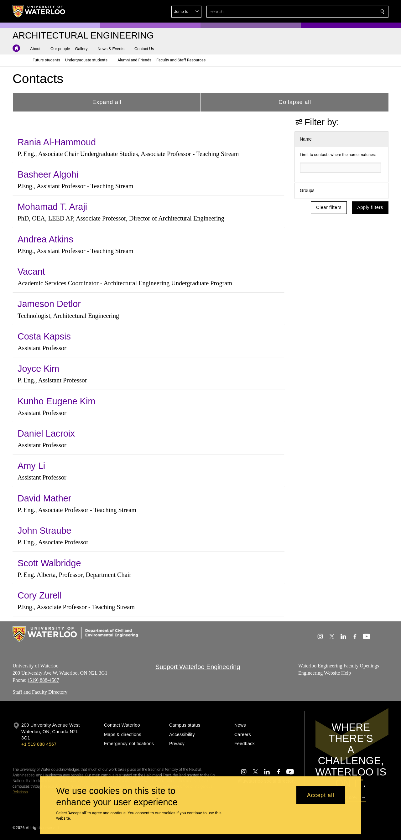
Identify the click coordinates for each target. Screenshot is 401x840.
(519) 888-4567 (43, 680)
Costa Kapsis (44, 336)
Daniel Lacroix (46, 433)
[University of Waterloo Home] (39, 11)
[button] (337, 11)
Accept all (320, 795)
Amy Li (31, 466)
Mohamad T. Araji (52, 207)
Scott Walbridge (49, 563)
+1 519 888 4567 (38, 744)
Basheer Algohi (48, 174)
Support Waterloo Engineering (197, 666)
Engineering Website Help (324, 673)
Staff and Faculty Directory (40, 692)
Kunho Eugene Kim (56, 401)
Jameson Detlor (49, 304)
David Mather (44, 498)
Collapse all (295, 102)
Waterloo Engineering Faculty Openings (338, 665)
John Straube (44, 531)
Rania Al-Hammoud (57, 142)
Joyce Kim (38, 369)
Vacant (31, 272)
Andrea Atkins (45, 239)
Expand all (107, 102)
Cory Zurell (40, 595)
